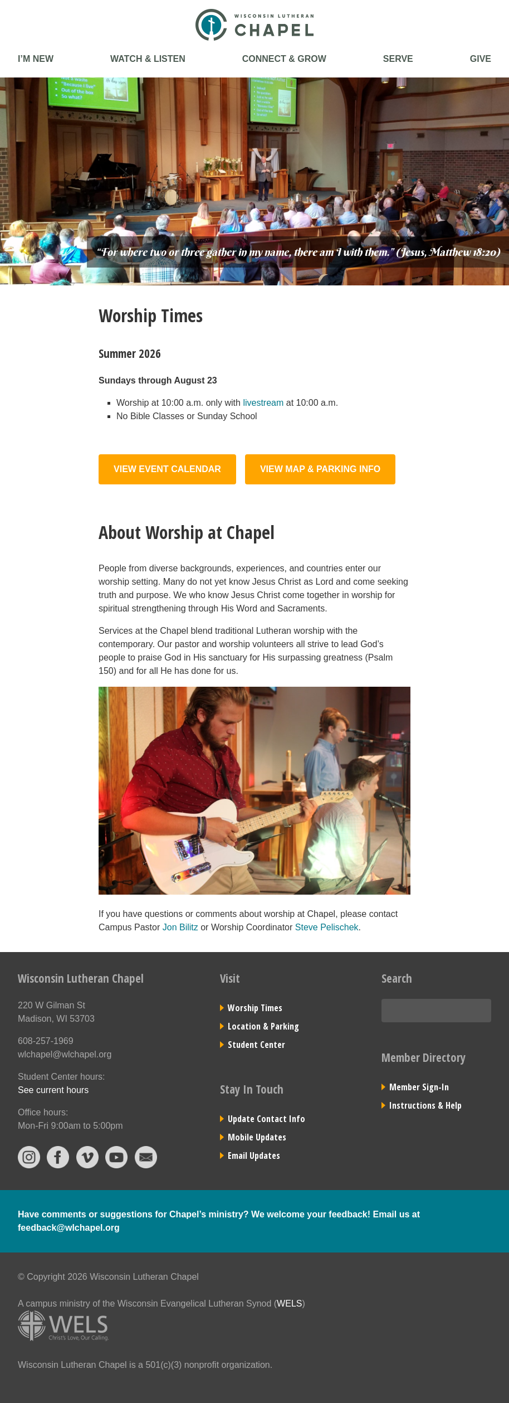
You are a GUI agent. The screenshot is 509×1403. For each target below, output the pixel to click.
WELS (289, 1303)
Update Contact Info (266, 1119)
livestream (263, 402)
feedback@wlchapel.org (69, 1227)
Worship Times (255, 1008)
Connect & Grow (284, 59)
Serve (398, 59)
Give (480, 59)
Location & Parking (263, 1026)
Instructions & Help (425, 1105)
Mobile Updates (257, 1137)
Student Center (256, 1044)
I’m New (35, 59)
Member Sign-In (419, 1087)
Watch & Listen (147, 59)
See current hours (53, 1090)
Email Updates (254, 1155)
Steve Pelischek (327, 927)
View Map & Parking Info (320, 469)
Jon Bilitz (180, 927)
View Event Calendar (167, 469)
